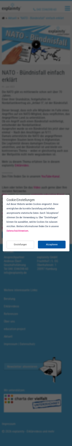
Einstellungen (20, 244)
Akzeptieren (52, 244)
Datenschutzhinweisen (17, 230)
